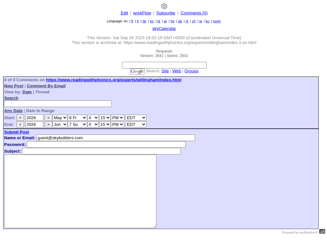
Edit (124, 13)
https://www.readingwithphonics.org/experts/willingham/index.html (113, 79)
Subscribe (165, 13)
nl (187, 21)
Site (165, 70)
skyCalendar (164, 28)
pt (158, 21)
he (172, 21)
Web (176, 70)
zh (193, 21)
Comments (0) (194, 13)
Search (11, 98)
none (217, 21)
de (144, 21)
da (180, 21)
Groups (192, 70)
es (152, 21)
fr (132, 21)
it (138, 21)
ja (200, 21)
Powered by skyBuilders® (300, 246)
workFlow (142, 13)
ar (165, 21)
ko (207, 21)
